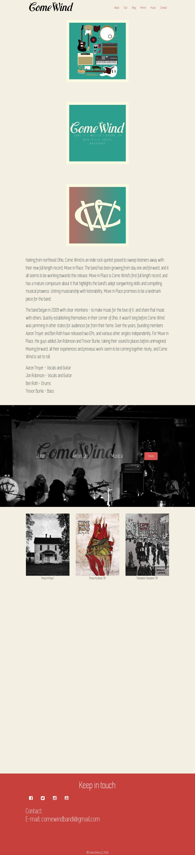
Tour (126, 8)
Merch (143, 8)
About (116, 8)
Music (153, 8)
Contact (163, 8)
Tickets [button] (151, 456)
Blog (134, 8)
